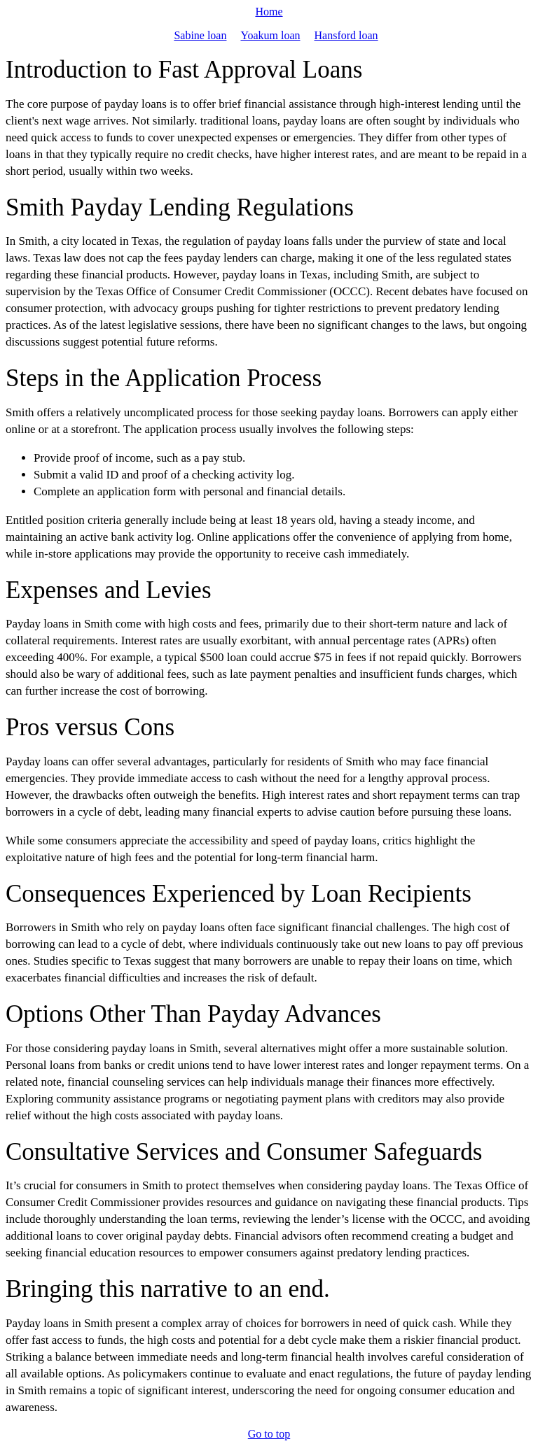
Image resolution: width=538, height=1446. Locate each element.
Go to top (269, 1434)
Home (268, 11)
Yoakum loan (270, 35)
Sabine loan (200, 35)
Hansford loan (346, 35)
